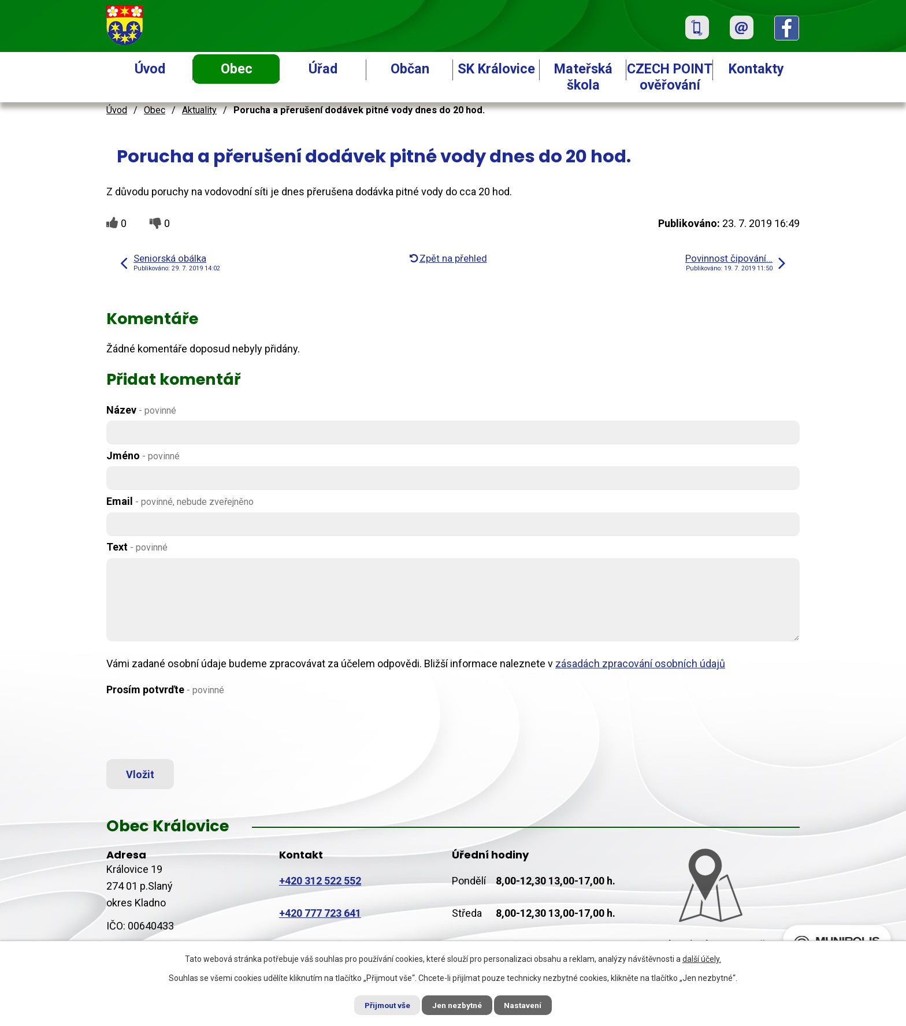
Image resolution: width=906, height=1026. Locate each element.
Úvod (150, 69)
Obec (237, 69)
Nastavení (528, 1004)
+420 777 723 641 (320, 915)
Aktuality (199, 110)
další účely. (701, 958)
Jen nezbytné (458, 1004)
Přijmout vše (383, 1004)
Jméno (143, 455)
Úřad (323, 69)
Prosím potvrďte (165, 689)
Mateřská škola (583, 77)
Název (141, 410)
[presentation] (194, 727)
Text (137, 547)
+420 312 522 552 (320, 883)
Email (180, 501)
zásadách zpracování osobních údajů (640, 663)
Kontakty (756, 69)
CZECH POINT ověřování (669, 77)
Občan (410, 69)
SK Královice (496, 69)
